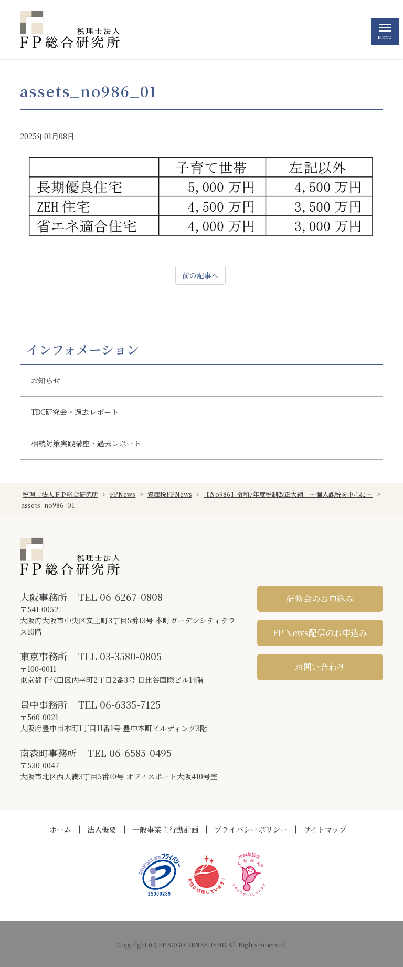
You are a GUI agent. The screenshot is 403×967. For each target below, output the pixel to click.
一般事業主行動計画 (165, 829)
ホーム (60, 829)
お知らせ (45, 380)
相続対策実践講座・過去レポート (86, 443)
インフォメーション (82, 349)
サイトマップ (324, 829)
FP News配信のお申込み (320, 633)
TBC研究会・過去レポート (75, 412)
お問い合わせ (320, 667)
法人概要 (101, 829)
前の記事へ (200, 275)
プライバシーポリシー (251, 829)
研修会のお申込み (320, 598)
